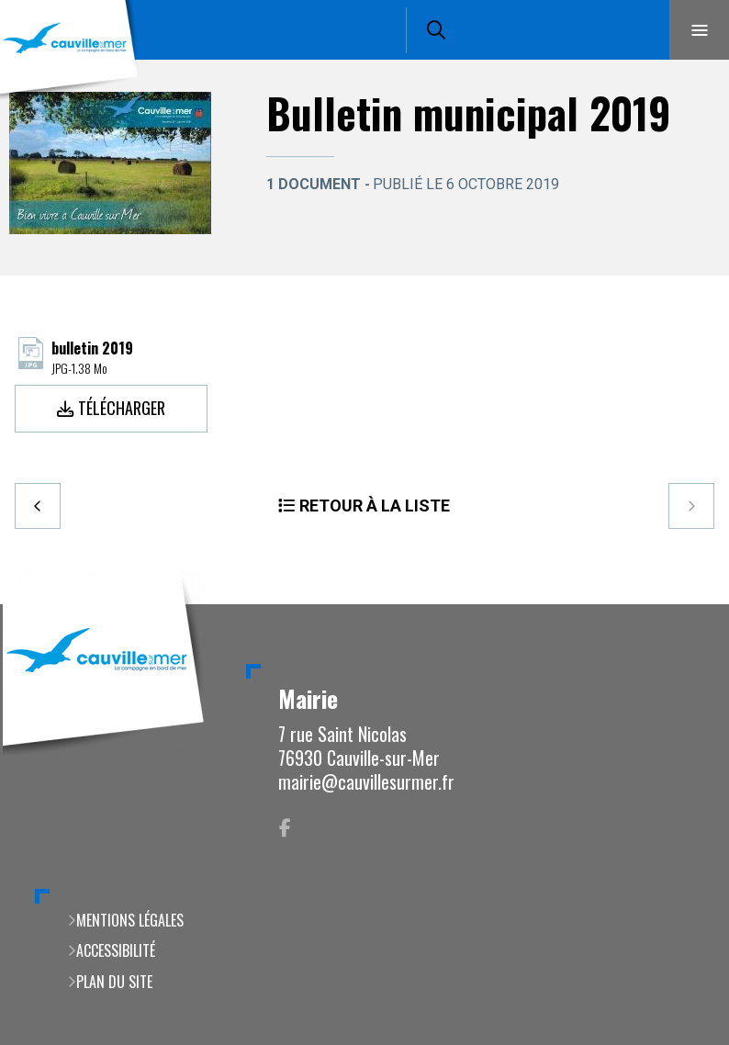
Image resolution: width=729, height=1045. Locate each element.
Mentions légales (130, 920)
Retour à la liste (374, 505)
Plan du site (114, 981)
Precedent (38, 506)
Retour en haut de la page (683, 604)
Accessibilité (115, 950)
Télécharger (121, 408)
